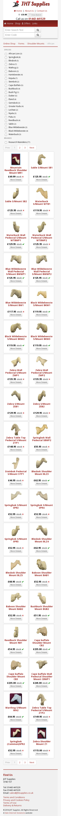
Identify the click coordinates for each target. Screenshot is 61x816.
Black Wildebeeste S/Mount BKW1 (42, 304)
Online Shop (9, 43)
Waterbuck (15, 134)
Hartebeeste (16, 74)
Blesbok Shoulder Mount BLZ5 (16, 574)
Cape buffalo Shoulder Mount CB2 (41, 643)
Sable (12, 123)
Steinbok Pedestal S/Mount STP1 (16, 473)
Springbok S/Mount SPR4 (41, 506)
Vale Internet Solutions (15, 813)
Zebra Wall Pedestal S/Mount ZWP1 (15, 373)
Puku (12, 116)
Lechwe (13, 109)
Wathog (13, 67)
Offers (26, 23)
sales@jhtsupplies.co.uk (21, 792)
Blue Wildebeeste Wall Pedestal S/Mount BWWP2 (41, 271)
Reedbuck (14, 120)
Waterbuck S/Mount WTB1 (41, 202)
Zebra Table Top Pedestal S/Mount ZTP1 (15, 440)
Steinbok (14, 81)
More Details (15, 180)
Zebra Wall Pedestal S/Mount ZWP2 (41, 373)
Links (34, 23)
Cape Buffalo (16, 85)
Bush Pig (14, 92)
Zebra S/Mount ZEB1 (16, 405)
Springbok (14, 57)
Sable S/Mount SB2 (16, 201)
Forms (21, 43)
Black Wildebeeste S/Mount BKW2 (16, 337)
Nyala (12, 113)
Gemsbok (14, 102)
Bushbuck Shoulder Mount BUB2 (42, 608)
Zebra (13, 64)
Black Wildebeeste (18, 130)
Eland (12, 99)
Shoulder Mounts (35, 43)
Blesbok (14, 60)
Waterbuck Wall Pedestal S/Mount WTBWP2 (41, 238)
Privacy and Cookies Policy (16, 800)
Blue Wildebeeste (18, 127)
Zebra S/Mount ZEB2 (41, 405)
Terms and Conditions (14, 797)
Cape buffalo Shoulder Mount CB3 (16, 676)
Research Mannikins (19, 142)
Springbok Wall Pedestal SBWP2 (41, 439)
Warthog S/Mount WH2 (15, 709)
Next (32, 147)
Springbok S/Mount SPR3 (16, 506)
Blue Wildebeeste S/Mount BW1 (16, 304)
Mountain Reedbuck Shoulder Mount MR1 (16, 170)
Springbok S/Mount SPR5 (16, 540)
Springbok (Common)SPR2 (16, 743)
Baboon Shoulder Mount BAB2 (16, 608)
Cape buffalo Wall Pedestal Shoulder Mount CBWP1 (41, 676)
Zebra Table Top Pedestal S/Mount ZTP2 (41, 710)
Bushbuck (14, 88)
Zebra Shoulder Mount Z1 (42, 743)
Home (18, 10)
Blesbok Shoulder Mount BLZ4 (42, 540)
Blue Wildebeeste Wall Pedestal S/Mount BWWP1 (16, 271)
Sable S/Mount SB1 (42, 167)
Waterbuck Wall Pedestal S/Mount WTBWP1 (15, 238)
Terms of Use (9, 802)
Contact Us (42, 10)
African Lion (15, 53)
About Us (29, 10)
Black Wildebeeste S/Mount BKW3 (42, 337)
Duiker (13, 95)
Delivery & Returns (12, 805)
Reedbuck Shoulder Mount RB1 (16, 641)
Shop (17, 23)
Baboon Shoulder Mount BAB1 (42, 574)
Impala (13, 78)
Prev (7, 147)
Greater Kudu (16, 106)
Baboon (14, 71)
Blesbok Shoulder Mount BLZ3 (42, 473)
